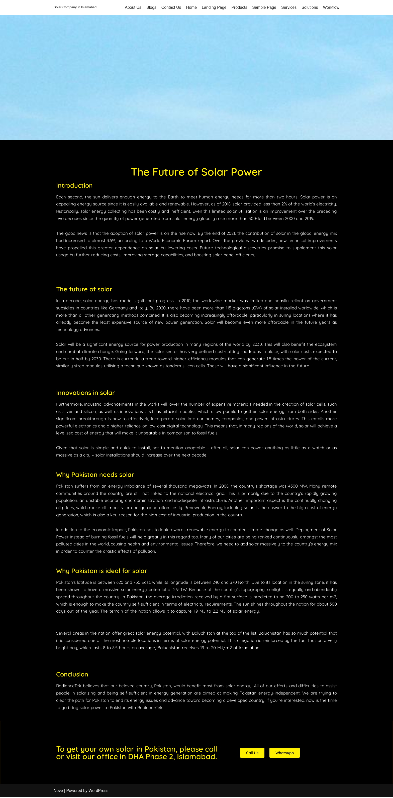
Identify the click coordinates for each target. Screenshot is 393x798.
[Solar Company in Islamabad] (75, 7)
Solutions (310, 7)
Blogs (151, 7)
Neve (58, 791)
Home (191, 7)
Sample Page (264, 7)
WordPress (98, 791)
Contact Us (171, 7)
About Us (132, 7)
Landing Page (213, 7)
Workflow (331, 7)
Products (239, 7)
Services (288, 7)
